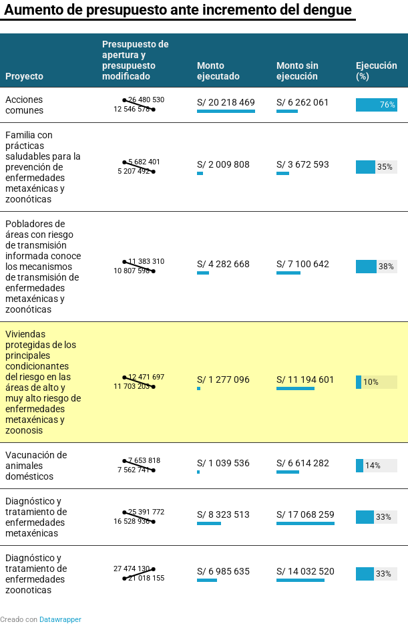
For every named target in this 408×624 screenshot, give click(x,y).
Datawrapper (60, 619)
